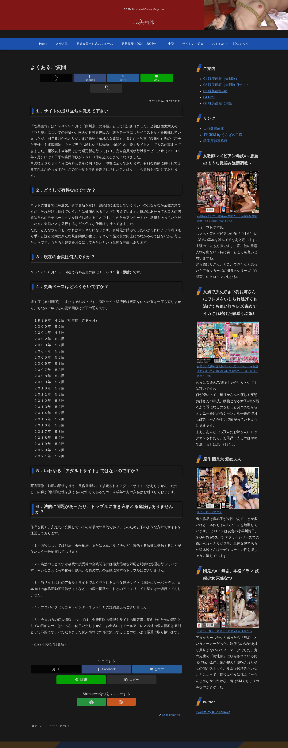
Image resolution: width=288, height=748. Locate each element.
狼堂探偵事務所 (215, 141)
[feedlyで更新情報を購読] (102, 691)
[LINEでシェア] (132, 78)
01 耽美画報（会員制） (221, 79)
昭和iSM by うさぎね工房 (222, 135)
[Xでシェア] (55, 78)
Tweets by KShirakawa (213, 712)
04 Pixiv (209, 97)
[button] (157, 78)
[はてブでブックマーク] (106, 78)
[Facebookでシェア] (81, 78)
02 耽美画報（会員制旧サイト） (228, 85)
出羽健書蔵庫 (213, 128)
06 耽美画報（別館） (219, 103)
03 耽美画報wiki (215, 91)
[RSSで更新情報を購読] (111, 691)
